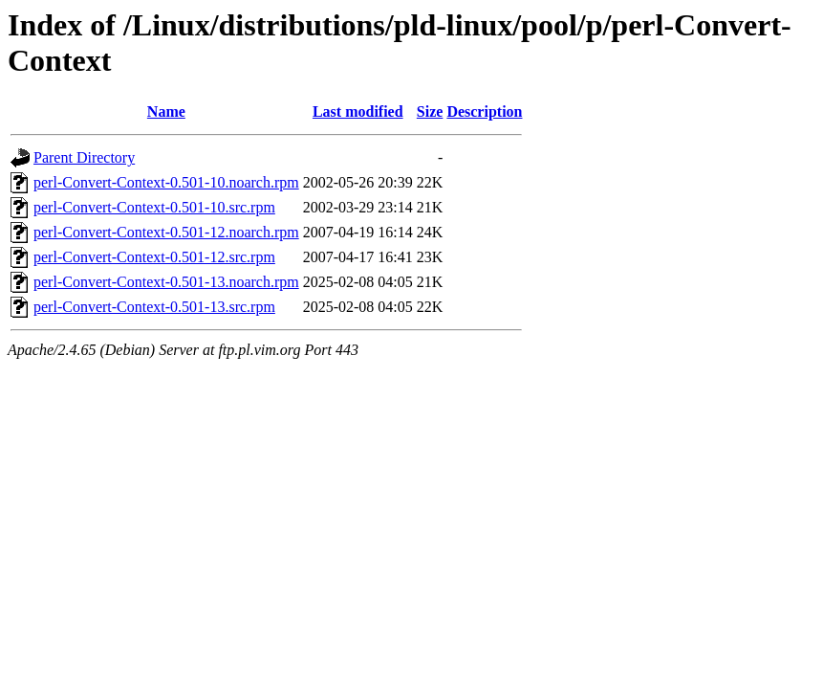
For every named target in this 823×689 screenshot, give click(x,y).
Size (430, 111)
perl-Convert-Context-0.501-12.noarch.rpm (166, 232)
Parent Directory (84, 157)
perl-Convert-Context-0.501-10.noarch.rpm (166, 182)
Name (166, 111)
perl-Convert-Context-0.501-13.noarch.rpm (166, 282)
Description (484, 111)
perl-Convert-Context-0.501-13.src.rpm (154, 307)
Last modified (358, 111)
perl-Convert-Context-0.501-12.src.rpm (154, 257)
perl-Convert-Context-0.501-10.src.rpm (154, 207)
